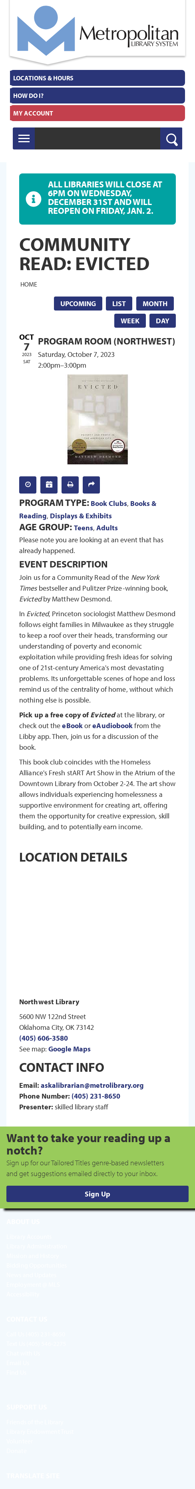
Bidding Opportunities (36, 1265)
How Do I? (28, 96)
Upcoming (78, 303)
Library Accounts (29, 1236)
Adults (107, 527)
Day (162, 320)
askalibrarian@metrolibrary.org (92, 1085)
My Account (33, 113)
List (119, 303)
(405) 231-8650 (96, 1096)
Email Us (17, 1363)
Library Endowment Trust (40, 1431)
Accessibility (23, 1294)
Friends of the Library (35, 1422)
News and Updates (31, 1275)
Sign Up (97, 1193)
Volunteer (19, 1441)
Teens (83, 527)
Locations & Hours (43, 78)
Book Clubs (109, 503)
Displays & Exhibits (81, 515)
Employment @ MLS (33, 1284)
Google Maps (69, 1048)
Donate (16, 1451)
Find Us (16, 1372)
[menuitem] (97, 78)
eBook (72, 725)
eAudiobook (112, 725)
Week (130, 320)
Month (155, 303)
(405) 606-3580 (43, 1038)
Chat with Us (23, 1353)
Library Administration (36, 1246)
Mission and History (32, 1256)
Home (28, 284)
